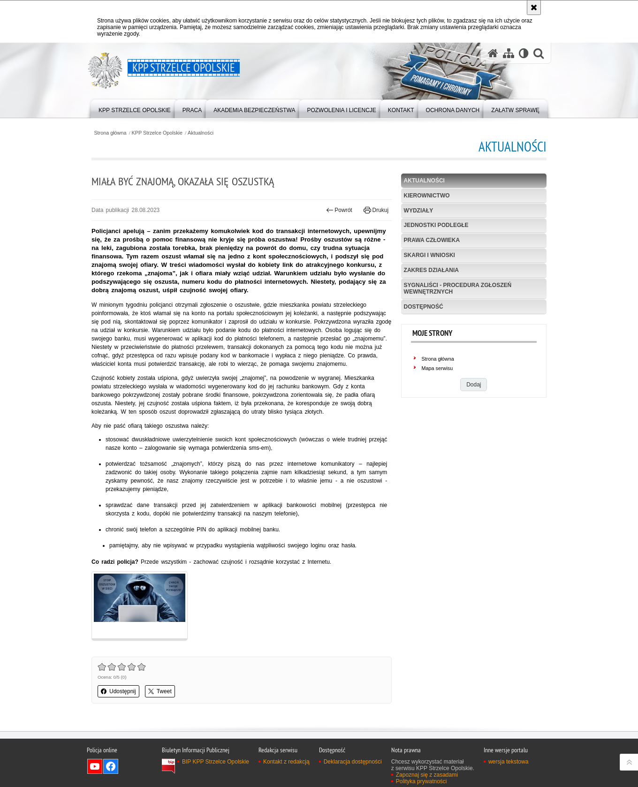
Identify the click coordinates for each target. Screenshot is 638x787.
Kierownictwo (427, 195)
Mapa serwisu (437, 368)
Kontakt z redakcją (286, 761)
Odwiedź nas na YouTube (94, 766)
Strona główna (110, 133)
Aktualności (200, 133)
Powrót (339, 210)
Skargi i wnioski (429, 255)
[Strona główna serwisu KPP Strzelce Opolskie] (493, 53)
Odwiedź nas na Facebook (110, 766)
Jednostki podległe (436, 225)
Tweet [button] (160, 691)
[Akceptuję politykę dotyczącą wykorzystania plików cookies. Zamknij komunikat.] (534, 7)
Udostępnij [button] (118, 691)
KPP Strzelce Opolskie (157, 133)
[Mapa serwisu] (508, 53)
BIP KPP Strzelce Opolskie (215, 761)
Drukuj (376, 210)
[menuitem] (134, 108)
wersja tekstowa (508, 761)
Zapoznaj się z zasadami (427, 775)
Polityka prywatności (421, 781)
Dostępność (423, 306)
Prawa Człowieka (432, 240)
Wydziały (418, 210)
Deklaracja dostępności (353, 761)
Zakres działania (431, 270)
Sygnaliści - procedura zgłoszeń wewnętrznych (458, 288)
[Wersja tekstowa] (524, 53)
